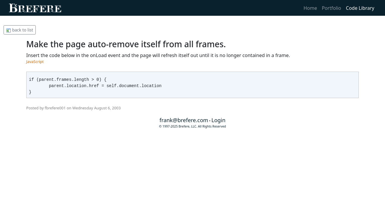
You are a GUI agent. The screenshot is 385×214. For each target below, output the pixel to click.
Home (310, 8)
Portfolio (331, 8)
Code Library (360, 8)
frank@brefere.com (183, 120)
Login (218, 120)
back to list (19, 30)
